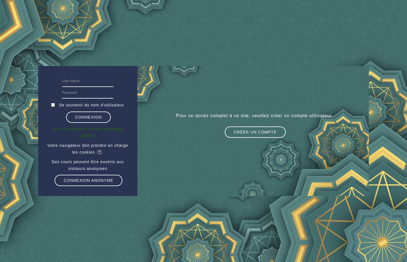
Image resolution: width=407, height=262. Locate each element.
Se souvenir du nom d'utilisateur (91, 105)
